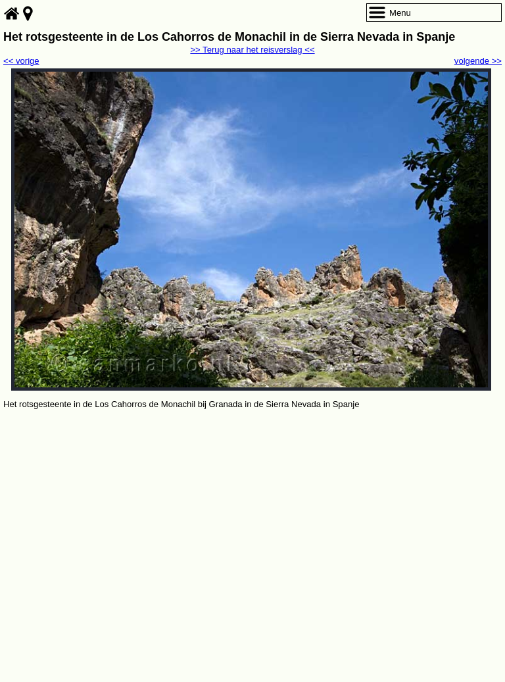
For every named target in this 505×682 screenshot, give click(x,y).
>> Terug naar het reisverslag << (252, 50)
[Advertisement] (252, 510)
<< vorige (21, 61)
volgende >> (478, 61)
